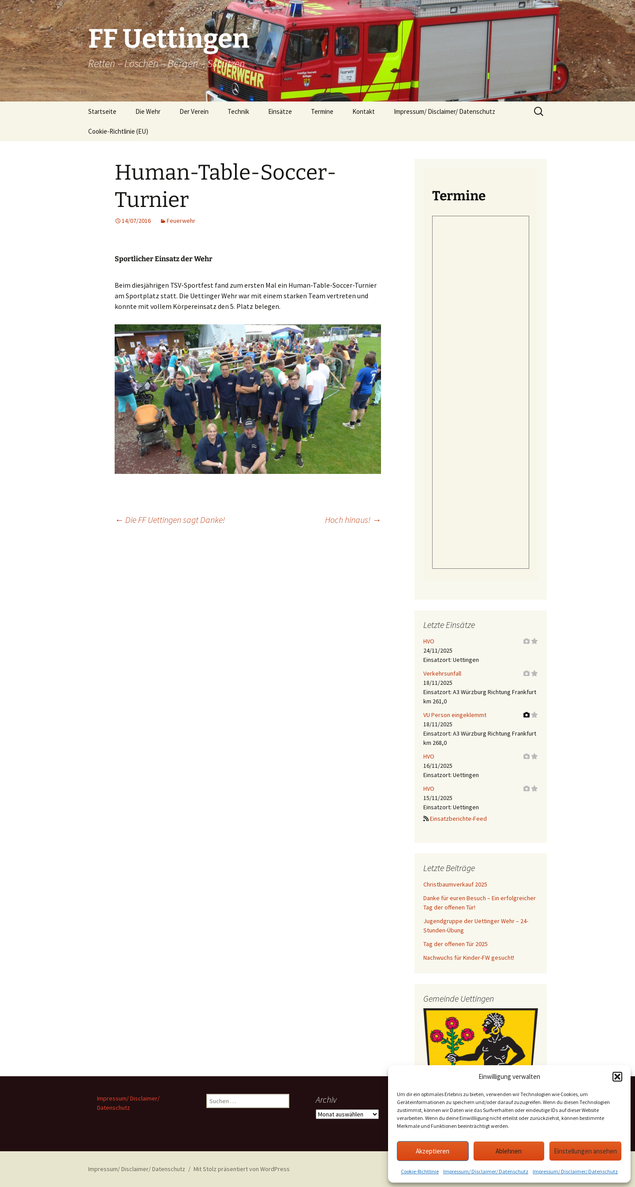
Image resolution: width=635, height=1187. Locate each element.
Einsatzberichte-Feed (458, 819)
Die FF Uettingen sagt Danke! (170, 519)
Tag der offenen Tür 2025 (455, 944)
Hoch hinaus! (353, 519)
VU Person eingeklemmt (454, 715)
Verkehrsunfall (442, 673)
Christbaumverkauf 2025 (455, 884)
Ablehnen (509, 1151)
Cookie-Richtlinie (420, 1171)
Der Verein (194, 111)
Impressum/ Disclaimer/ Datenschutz (485, 1171)
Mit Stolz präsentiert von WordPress (242, 1169)
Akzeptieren (432, 1151)
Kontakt (363, 111)
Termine (322, 111)
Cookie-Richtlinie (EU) (118, 131)
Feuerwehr (181, 221)
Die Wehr (148, 111)
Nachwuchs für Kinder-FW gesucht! (468, 958)
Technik (238, 111)
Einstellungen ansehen (585, 1151)
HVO (428, 641)
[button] (617, 1076)
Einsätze (280, 111)
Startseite (102, 111)
